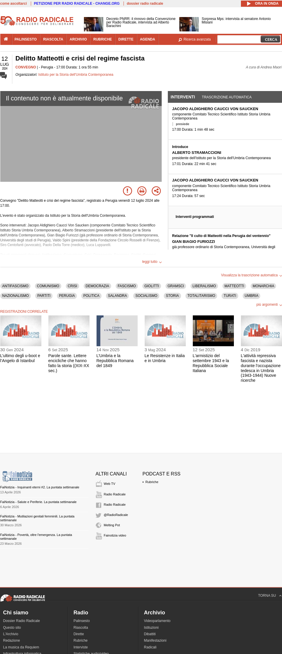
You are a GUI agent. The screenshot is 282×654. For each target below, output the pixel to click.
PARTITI (43, 296)
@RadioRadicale (116, 515)
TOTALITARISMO (201, 296)
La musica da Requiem (21, 647)
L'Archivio (10, 634)
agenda (147, 39)
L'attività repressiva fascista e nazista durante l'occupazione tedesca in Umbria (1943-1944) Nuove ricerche (261, 368)
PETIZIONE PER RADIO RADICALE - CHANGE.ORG (77, 3)
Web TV (109, 483)
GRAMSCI (176, 286)
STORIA (172, 296)
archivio (78, 39)
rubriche (102, 39)
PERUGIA (67, 296)
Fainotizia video (115, 535)
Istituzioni (151, 628)
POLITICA (91, 296)
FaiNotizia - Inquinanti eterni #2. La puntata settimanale (40, 487)
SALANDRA (117, 296)
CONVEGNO (26, 67)
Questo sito (12, 628)
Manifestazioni (155, 640)
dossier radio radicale (145, 3)
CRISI (72, 286)
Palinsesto (82, 621)
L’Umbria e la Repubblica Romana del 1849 (115, 360)
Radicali (150, 647)
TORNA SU (267, 596)
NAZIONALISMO (15, 296)
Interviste (81, 647)
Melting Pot (112, 525)
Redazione (11, 640)
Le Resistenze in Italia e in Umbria (165, 358)
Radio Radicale (115, 494)
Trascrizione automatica (227, 97)
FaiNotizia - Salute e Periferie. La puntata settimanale (38, 502)
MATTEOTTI (234, 286)
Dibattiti (150, 634)
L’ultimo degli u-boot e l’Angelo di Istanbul (20, 358)
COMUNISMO (48, 286)
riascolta (53, 39)
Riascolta (81, 628)
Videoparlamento (157, 621)
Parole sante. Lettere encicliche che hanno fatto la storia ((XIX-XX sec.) (68, 363)
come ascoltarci (13, 3)
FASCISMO (127, 286)
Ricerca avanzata (197, 39)
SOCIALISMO (146, 296)
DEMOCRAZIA (97, 286)
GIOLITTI (151, 286)
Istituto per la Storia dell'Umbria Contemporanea (76, 75)
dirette (125, 39)
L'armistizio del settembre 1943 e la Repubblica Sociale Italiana (211, 363)
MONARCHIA (263, 286)
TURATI (230, 296)
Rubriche (152, 482)
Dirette (79, 634)
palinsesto (26, 39)
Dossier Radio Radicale (21, 621)
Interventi (183, 97)
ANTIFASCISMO (15, 286)
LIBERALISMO (204, 286)
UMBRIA (252, 296)
